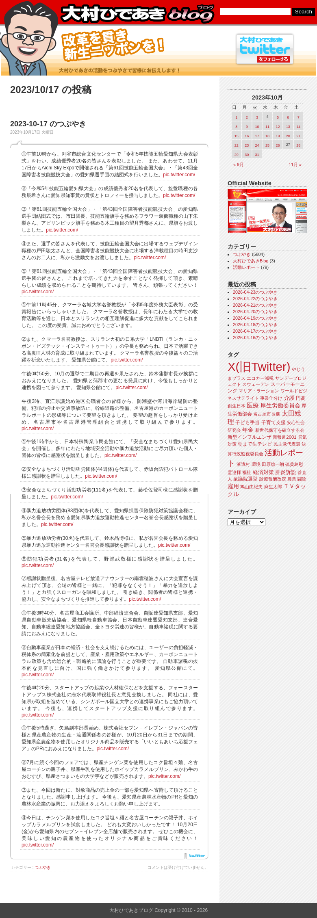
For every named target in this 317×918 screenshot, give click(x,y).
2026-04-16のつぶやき (255, 337)
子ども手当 (247, 422)
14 (298, 127)
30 (247, 155)
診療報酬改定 (272, 478)
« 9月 (238, 164)
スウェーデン (255, 384)
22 (236, 145)
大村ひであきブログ (137, 14)
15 (236, 136)
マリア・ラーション (259, 390)
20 (288, 136)
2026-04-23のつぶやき (255, 292)
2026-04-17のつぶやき (255, 331)
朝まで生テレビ (255, 444)
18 (267, 136)
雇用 (233, 486)
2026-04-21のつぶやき (255, 305)
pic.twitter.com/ (179, 175)
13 (288, 127)
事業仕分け (271, 398)
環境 (256, 464)
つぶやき (43, 867)
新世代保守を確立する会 (279, 430)
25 (267, 145)
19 (278, 136)
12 (278, 127)
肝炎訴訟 (285, 472)
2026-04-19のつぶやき (255, 318)
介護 (289, 398)
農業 (291, 478)
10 (257, 127)
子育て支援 (273, 422)
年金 (248, 430)
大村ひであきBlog (251, 260)
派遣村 (243, 464)
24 (257, 145)
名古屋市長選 (266, 413)
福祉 (246, 472)
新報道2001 (284, 437)
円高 (301, 398)
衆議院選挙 (245, 479)
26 (278, 145)
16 (247, 136)
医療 (253, 405)
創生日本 (236, 405)
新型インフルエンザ (249, 437)
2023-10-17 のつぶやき (48, 124)
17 (257, 136)
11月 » (295, 164)
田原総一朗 (273, 464)
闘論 (301, 478)
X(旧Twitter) (259, 366)
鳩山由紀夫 (251, 486)
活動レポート (246, 267)
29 (236, 155)
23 (247, 145)
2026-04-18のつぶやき (255, 324)
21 (298, 136)
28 (298, 145)
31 (257, 155)
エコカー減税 (260, 378)
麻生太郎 (273, 486)
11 (267, 127)
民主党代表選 (287, 444)
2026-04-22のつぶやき (255, 298)
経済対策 (263, 472)
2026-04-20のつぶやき (255, 311)
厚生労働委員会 (280, 406)
